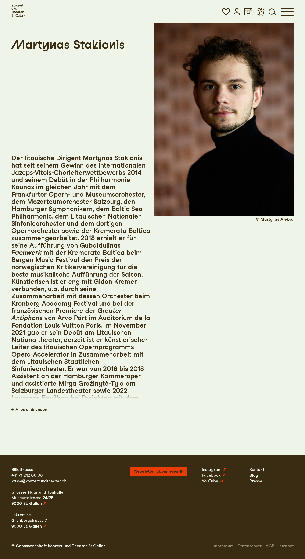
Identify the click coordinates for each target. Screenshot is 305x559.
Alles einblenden (31, 409)
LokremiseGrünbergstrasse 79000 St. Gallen (29, 520)
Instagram (212, 469)
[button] (226, 11)
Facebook (211, 475)
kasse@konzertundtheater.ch (39, 481)
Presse (256, 481)
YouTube (210, 481)
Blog (254, 475)
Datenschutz (250, 546)
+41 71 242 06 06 (27, 475)
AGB (270, 546)
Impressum (223, 546)
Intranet (286, 546)
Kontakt (257, 469)
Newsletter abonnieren (156, 471)
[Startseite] (18, 10)
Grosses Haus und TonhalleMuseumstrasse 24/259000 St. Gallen (37, 498)
